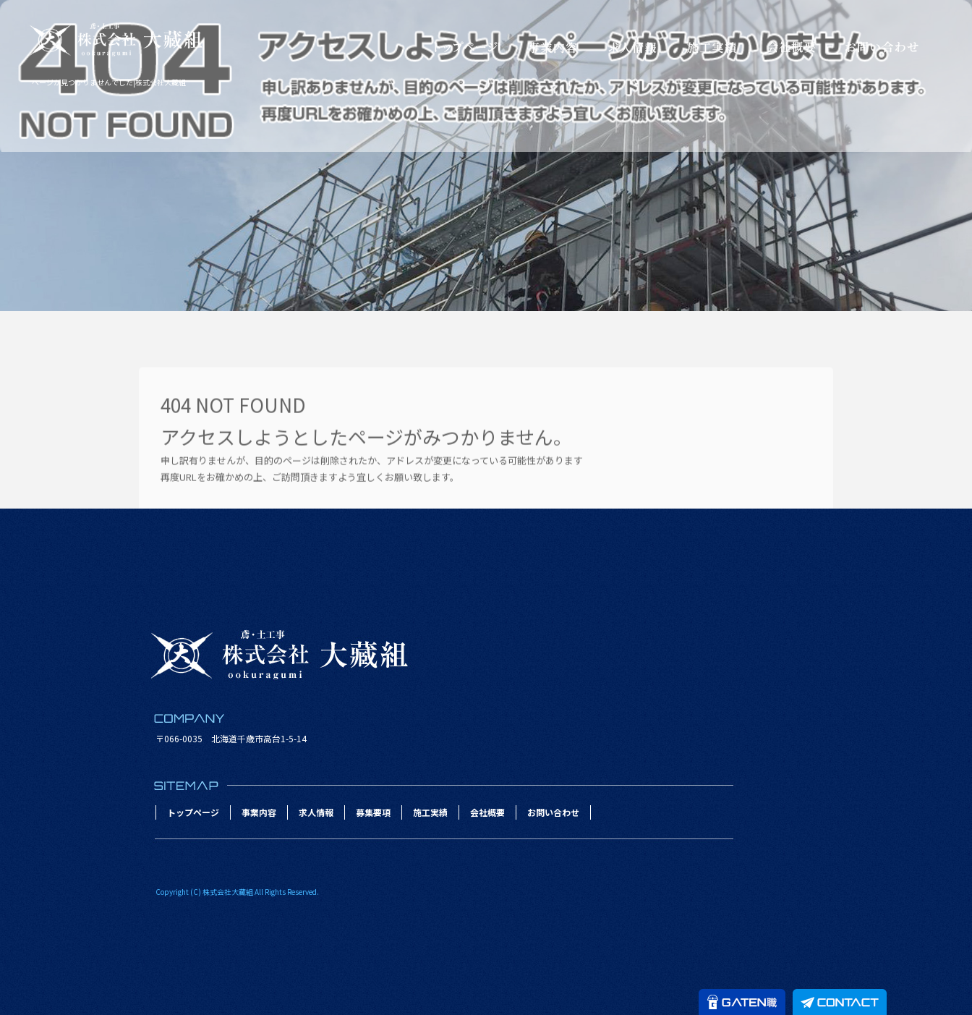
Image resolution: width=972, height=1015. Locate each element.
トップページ (466, 47)
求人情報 (632, 47)
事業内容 (552, 47)
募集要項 (373, 812)
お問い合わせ (881, 47)
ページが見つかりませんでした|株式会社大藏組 (109, 82)
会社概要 (791, 47)
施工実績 (711, 47)
